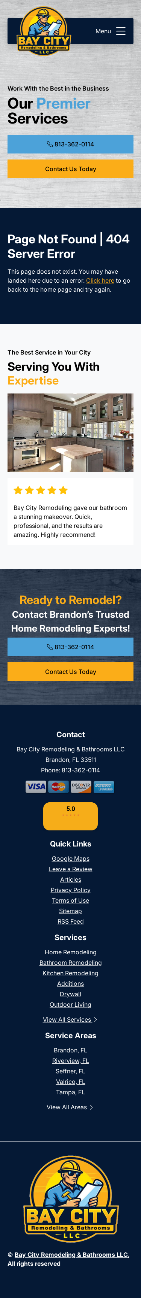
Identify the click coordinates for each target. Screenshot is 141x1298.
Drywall (70, 994)
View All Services (71, 1019)
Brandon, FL (70, 1050)
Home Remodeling (71, 952)
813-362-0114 (70, 144)
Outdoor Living (70, 1004)
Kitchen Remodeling (70, 973)
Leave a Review (70, 869)
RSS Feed (71, 921)
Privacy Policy (71, 890)
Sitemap (70, 911)
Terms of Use (70, 900)
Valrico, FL (70, 1081)
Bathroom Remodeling (70, 962)
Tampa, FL (70, 1092)
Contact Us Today (70, 169)
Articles (70, 879)
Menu (111, 31)
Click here (100, 280)
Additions (70, 983)
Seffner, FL (70, 1071)
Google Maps (70, 858)
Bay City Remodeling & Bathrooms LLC (71, 1254)
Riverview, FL (70, 1060)
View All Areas (70, 1107)
